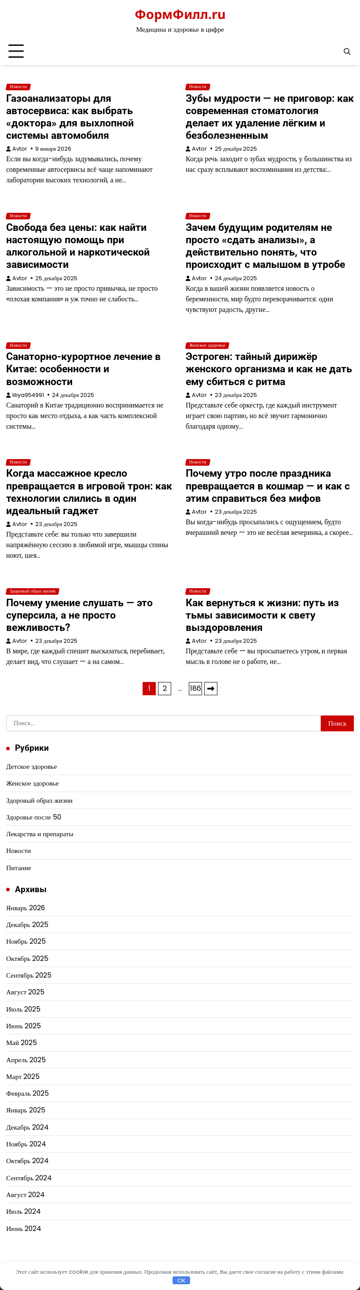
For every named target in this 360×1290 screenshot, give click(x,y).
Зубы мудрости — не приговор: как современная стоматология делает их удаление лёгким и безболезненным (270, 116)
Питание (18, 867)
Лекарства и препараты (39, 833)
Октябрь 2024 (27, 1160)
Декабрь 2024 (27, 1127)
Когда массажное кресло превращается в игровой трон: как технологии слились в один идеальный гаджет (89, 491)
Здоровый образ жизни (32, 591)
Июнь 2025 (23, 1026)
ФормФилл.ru (180, 13)
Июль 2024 (23, 1211)
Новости (18, 87)
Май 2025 (21, 1042)
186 (195, 688)
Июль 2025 (23, 1009)
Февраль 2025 (27, 1093)
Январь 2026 (25, 907)
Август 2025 (25, 992)
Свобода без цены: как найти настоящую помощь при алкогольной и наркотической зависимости (78, 246)
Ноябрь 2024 (26, 1144)
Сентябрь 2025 (28, 975)
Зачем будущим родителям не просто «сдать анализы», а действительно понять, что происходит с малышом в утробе (265, 246)
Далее (210, 688)
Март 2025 (23, 1076)
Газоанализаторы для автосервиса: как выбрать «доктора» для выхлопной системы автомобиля (70, 116)
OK (181, 1280)
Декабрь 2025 (27, 924)
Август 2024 (25, 1194)
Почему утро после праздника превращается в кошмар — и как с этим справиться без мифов (268, 485)
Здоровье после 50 (33, 817)
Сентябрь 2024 (29, 1177)
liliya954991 (28, 395)
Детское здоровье (31, 766)
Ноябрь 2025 (26, 941)
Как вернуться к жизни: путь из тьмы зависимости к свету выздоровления (262, 615)
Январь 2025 (25, 1110)
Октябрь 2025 (27, 958)
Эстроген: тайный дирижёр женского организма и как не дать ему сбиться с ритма (269, 368)
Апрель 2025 (26, 1059)
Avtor (19, 148)
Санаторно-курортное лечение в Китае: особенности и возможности (83, 368)
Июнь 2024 (23, 1228)
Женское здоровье (207, 345)
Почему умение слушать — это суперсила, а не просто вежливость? (79, 615)
